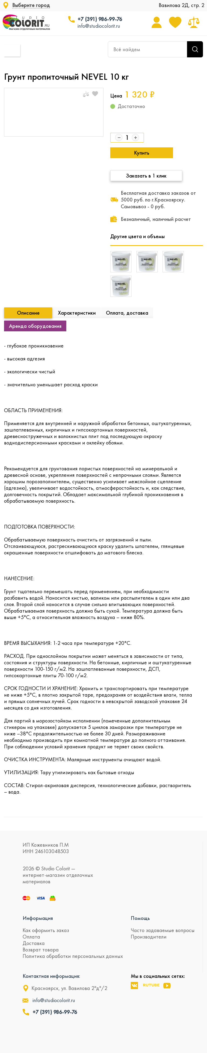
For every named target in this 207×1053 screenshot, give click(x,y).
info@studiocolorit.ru (99, 26)
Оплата (31, 936)
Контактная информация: (51, 976)
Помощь (140, 918)
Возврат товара (41, 949)
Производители (149, 936)
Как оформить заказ (46, 930)
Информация (38, 918)
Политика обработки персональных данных (73, 956)
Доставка (34, 943)
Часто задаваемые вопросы (163, 930)
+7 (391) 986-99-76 (100, 19)
